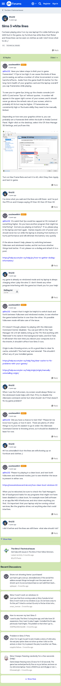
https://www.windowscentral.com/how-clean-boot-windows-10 (30, 485)
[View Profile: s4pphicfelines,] (6, 637)
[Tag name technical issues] (13, 45)
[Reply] (55, 50)
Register (46, 4)
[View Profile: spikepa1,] (6, 576)
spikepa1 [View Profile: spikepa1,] (13, 586)
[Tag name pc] (3, 45)
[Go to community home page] (14, 3)
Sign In (55, 4)
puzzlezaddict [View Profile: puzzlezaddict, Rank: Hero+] (14, 64)
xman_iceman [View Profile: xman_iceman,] (15, 606)
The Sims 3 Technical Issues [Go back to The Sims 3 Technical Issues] (12, 10)
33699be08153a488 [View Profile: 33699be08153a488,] (17, 627)
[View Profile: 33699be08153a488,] (6, 617)
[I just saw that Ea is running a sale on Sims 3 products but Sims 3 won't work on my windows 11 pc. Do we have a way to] (33, 601)
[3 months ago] (22, 586)
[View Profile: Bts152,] (5, 18)
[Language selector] (34, 3)
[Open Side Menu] (3, 3)
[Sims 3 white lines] (17, 67)
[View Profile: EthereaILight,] (6, 657)
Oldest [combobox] (54, 58)
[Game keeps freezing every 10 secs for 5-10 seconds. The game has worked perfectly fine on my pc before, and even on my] (33, 664)
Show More (6, 539)
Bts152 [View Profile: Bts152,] (12, 17)
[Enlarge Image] (30, 151)
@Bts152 (6, 71)
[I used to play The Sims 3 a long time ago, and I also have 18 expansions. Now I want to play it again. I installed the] (33, 621)
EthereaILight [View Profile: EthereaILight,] (15, 670)
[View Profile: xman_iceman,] (6, 596)
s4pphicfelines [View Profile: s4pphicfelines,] (15, 647)
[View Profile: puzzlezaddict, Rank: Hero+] (5, 66)
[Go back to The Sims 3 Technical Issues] (32, 549)
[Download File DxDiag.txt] (17, 291)
